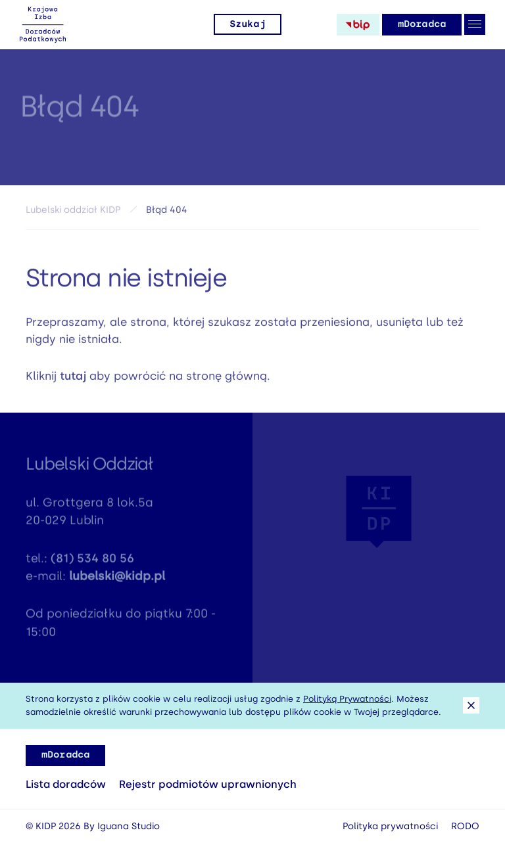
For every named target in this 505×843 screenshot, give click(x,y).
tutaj (73, 378)
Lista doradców (66, 784)
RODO (465, 826)
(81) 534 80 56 (92, 562)
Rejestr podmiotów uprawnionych (208, 784)
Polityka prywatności (390, 826)
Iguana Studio (128, 826)
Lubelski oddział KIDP (73, 212)
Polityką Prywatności (347, 699)
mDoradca (422, 24)
